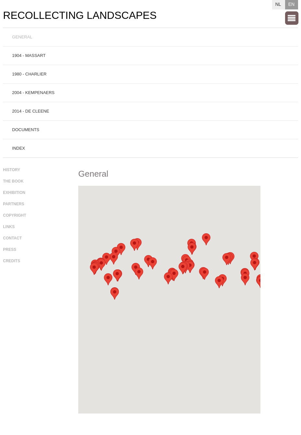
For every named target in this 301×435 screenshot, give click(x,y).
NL (278, 4)
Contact (12, 238)
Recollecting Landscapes (80, 15)
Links (9, 226)
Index (18, 148)
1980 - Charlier (29, 74)
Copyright (14, 215)
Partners (13, 204)
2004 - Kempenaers (33, 92)
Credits (11, 261)
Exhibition (14, 192)
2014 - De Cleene (30, 111)
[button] (192, 249)
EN (291, 4)
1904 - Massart (28, 55)
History (11, 170)
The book (13, 181)
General (22, 36)
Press (9, 249)
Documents (25, 129)
